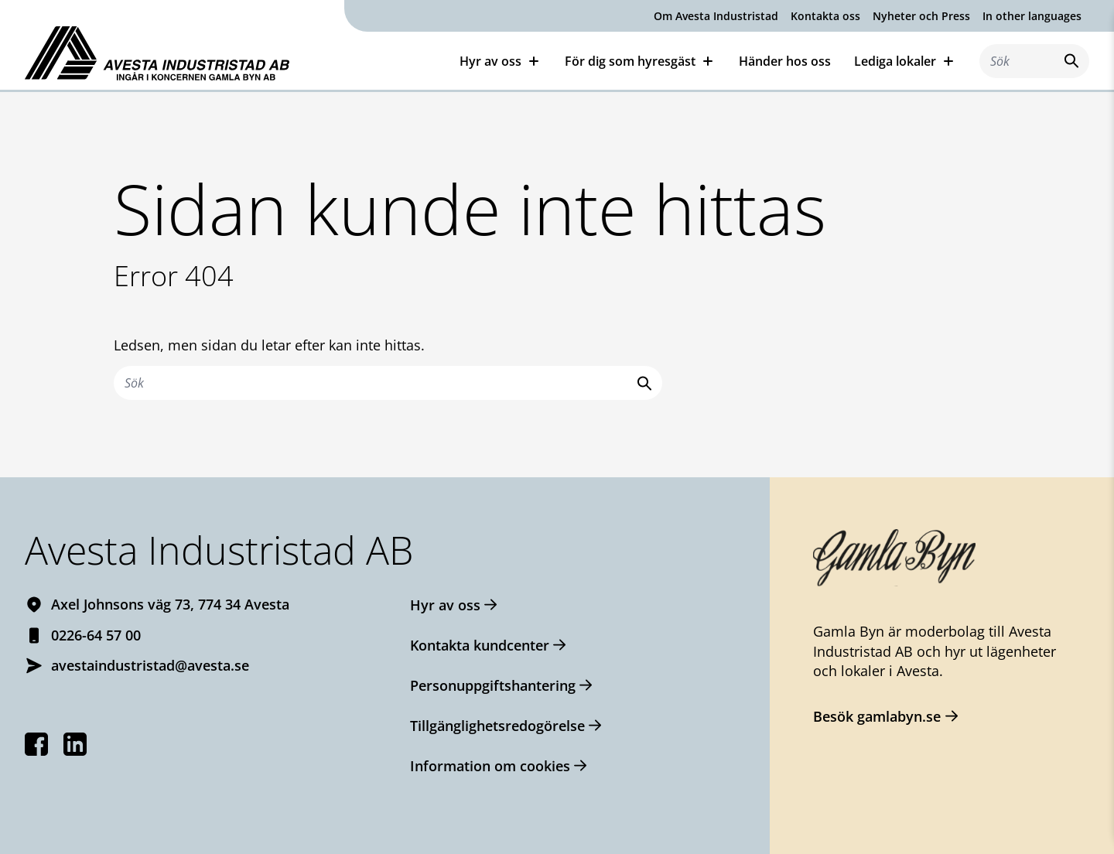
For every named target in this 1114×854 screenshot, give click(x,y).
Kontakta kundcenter (479, 645)
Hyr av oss (445, 605)
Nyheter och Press (921, 16)
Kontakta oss (825, 16)
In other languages (1032, 16)
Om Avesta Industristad (716, 16)
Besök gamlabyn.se (877, 716)
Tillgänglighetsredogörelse (497, 725)
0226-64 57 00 (96, 635)
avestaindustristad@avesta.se (150, 665)
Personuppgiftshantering (493, 685)
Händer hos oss (785, 61)
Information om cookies (490, 766)
